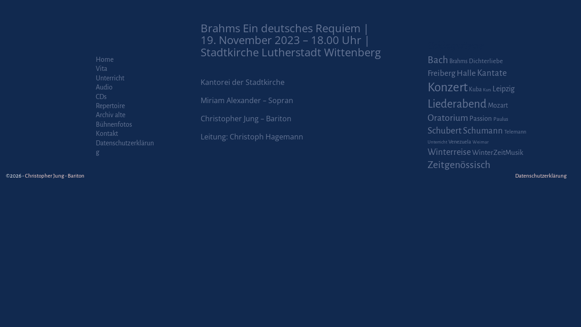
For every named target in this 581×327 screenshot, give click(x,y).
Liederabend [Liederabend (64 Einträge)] (457, 104)
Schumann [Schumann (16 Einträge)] (483, 130)
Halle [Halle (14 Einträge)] (466, 73)
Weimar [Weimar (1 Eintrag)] (480, 141)
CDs (101, 96)
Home (104, 59)
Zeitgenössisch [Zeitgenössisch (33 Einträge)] (459, 164)
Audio (104, 87)
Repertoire (110, 105)
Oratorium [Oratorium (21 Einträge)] (448, 118)
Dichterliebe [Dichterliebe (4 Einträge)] (486, 61)
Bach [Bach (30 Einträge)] (438, 59)
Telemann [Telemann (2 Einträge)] (515, 132)
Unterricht (110, 78)
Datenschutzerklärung (540, 176)
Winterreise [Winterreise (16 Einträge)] (449, 152)
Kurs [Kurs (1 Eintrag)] (487, 89)
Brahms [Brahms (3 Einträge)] (458, 61)
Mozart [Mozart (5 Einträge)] (498, 105)
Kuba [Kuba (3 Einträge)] (475, 89)
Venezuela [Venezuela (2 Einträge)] (459, 142)
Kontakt (107, 133)
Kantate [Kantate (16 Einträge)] (492, 73)
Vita (101, 68)
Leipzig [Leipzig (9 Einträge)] (503, 88)
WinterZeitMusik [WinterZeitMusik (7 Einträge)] (497, 152)
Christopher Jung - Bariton (54, 176)
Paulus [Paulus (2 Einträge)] (500, 119)
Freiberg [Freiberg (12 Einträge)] (441, 73)
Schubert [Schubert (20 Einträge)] (445, 130)
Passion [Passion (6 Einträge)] (480, 118)
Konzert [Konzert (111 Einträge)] (448, 87)
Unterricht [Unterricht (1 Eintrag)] (437, 141)
